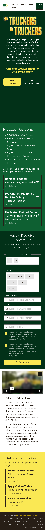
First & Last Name (11, 296)
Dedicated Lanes (29, 518)
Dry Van (18, 518)
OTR (16, 524)
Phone (7, 314)
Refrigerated (15, 521)
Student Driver (26, 524)
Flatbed (25, 521)
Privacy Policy (22, 339)
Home (10, 518)
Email (6, 305)
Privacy (40, 527)
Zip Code (8, 323)
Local (32, 521)
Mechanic (39, 521)
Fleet (11, 524)
